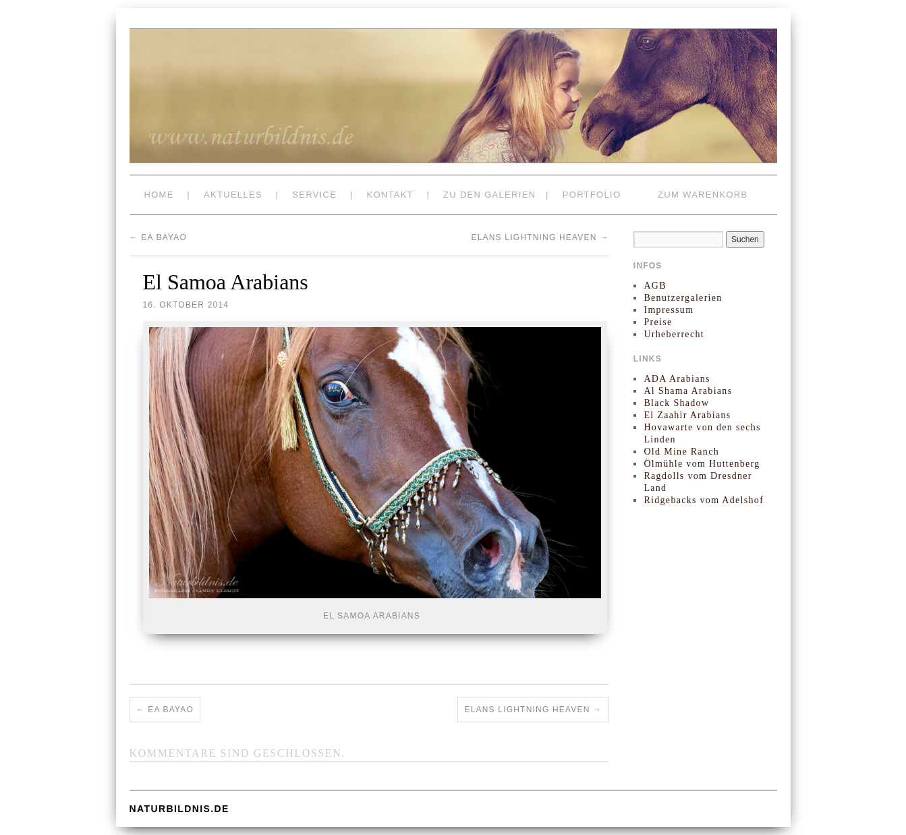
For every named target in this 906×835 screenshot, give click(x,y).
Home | (167, 195)
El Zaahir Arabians (687, 415)
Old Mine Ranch (681, 452)
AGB (655, 286)
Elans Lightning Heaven (539, 237)
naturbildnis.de (179, 808)
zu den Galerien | (496, 195)
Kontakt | (398, 195)
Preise (658, 322)
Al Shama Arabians (688, 391)
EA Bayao (159, 237)
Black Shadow (676, 403)
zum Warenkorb (702, 195)
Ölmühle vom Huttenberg (702, 464)
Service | (322, 195)
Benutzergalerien (683, 298)
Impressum (668, 310)
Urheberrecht (674, 334)
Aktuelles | (241, 195)
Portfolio (592, 195)
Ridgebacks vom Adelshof (704, 500)
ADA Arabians (677, 379)
